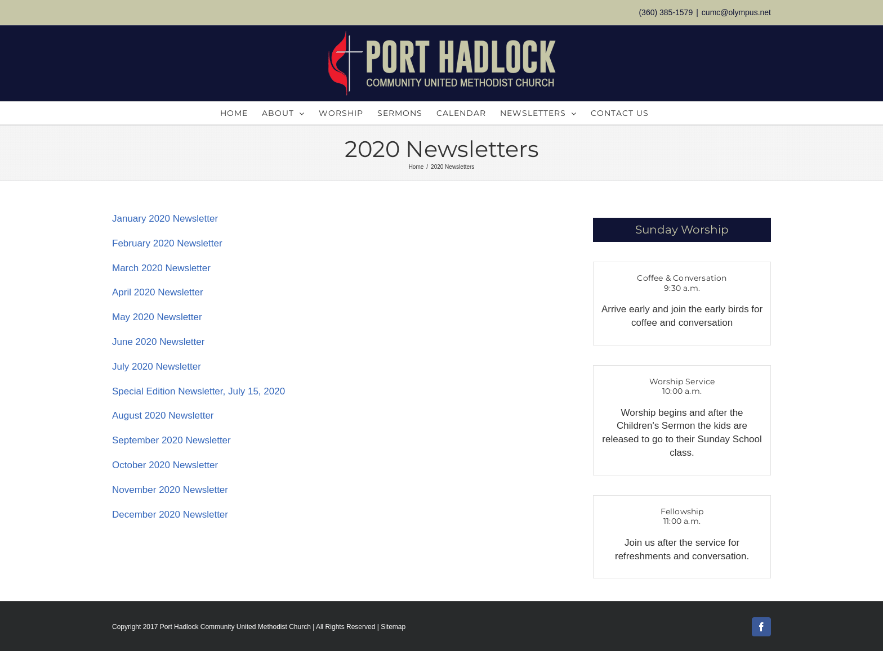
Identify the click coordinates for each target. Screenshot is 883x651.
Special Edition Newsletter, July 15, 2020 (198, 391)
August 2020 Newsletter (163, 415)
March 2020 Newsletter (161, 268)
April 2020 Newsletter (157, 292)
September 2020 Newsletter (171, 440)
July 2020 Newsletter (156, 366)
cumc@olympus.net (736, 12)
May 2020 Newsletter (157, 317)
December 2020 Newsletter (170, 514)
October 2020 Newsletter (165, 465)
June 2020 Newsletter (158, 341)
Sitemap (393, 627)
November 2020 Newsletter (170, 489)
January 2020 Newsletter (165, 218)
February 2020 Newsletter (167, 243)
